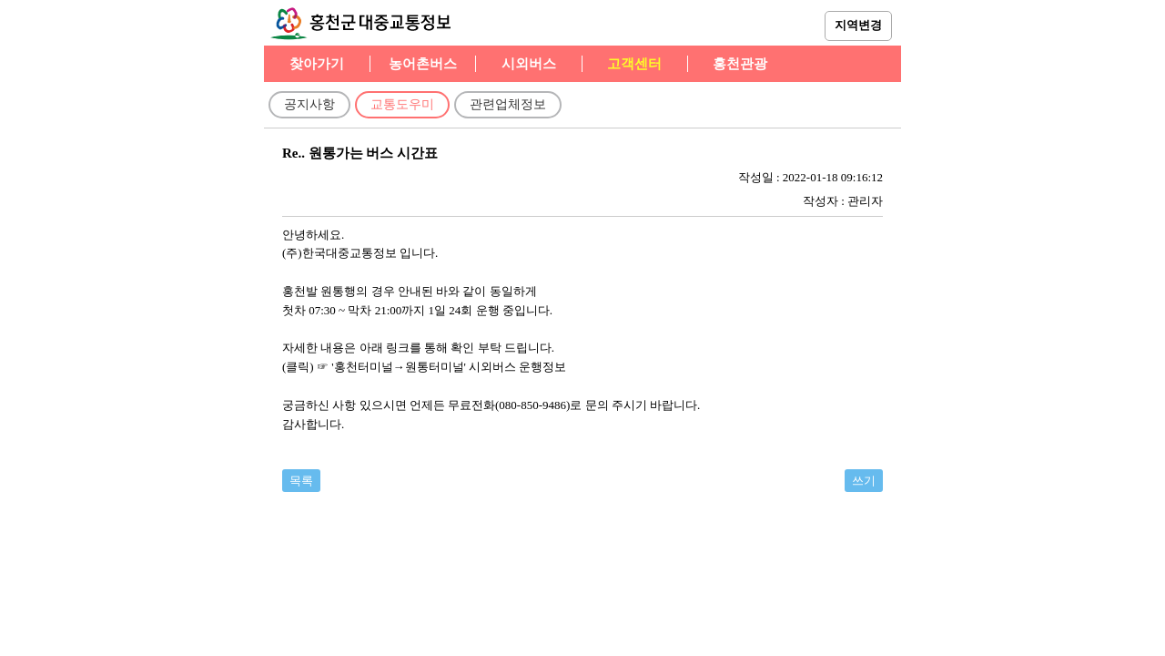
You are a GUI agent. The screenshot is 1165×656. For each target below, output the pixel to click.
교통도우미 (402, 104)
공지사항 (309, 104)
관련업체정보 (508, 104)
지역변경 (858, 25)
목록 (301, 480)
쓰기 (864, 480)
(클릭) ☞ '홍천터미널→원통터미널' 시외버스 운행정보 (424, 367)
